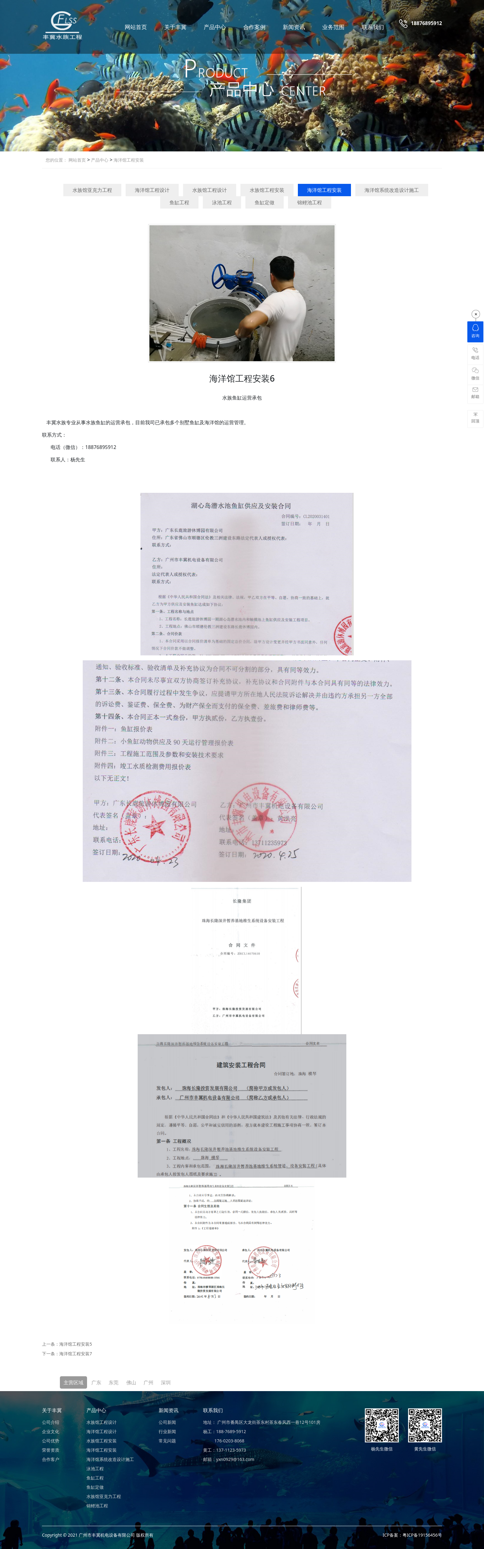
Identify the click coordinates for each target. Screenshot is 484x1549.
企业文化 (50, 1431)
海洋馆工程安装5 (75, 1344)
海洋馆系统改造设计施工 (392, 190)
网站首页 (136, 27)
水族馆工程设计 (209, 190)
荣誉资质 (50, 1450)
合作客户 (50, 1459)
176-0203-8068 (223, 1441)
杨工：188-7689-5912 (224, 1431)
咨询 (475, 331)
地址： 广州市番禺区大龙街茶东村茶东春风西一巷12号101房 (261, 1422)
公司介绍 (50, 1422)
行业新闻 (167, 1431)
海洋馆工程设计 (152, 190)
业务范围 (333, 27)
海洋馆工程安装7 (75, 1353)
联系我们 (373, 27)
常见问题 (167, 1441)
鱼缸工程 (179, 202)
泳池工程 (222, 202)
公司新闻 (167, 1422)
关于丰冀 (175, 27)
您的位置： (56, 160)
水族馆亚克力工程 (92, 190)
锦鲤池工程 (309, 202)
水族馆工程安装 (267, 190)
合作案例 (254, 27)
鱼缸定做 (264, 202)
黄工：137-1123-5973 (224, 1450)
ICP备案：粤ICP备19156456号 (412, 1535)
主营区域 (73, 1382)
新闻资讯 (294, 27)
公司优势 (50, 1441)
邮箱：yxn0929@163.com (228, 1459)
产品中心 (215, 27)
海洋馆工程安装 (128, 160)
